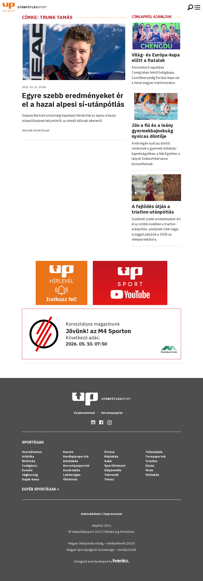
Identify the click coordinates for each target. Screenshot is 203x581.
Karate (68, 452)
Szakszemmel (85, 413)
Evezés (27, 470)
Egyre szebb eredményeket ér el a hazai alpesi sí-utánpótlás (73, 100)
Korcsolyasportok (76, 466)
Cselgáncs (29, 466)
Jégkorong (30, 475)
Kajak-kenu (30, 479)
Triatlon (151, 461)
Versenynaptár (112, 413)
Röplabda (111, 456)
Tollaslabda (154, 452)
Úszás (149, 466)
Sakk (108, 461)
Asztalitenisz (32, 452)
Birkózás (28, 461)
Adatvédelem (91, 514)
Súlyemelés (112, 470)
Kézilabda (70, 461)
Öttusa (109, 452)
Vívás (149, 470)
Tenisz (109, 479)
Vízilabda (152, 475)
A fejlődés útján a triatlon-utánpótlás (153, 209)
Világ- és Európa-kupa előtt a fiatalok (156, 57)
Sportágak (33, 442)
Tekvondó (111, 475)
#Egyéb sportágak (35, 130)
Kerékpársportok (76, 456)
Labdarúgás (71, 475)
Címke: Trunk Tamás (47, 17)
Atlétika (28, 456)
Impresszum (112, 514)
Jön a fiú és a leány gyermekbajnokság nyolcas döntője (152, 130)
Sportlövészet (115, 466)
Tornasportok (155, 456)
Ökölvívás (70, 479)
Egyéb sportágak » (40, 489)
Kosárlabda (71, 470)
